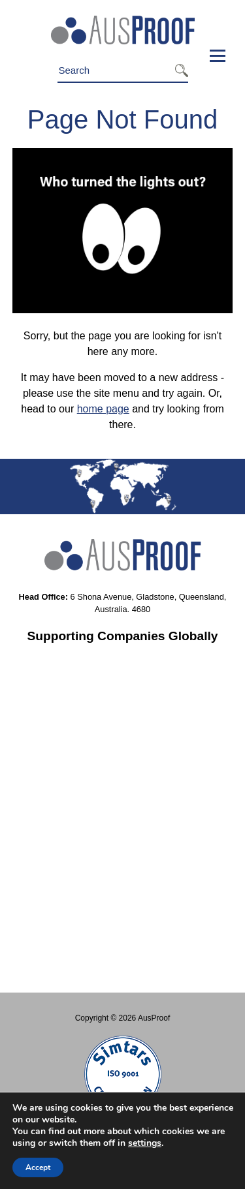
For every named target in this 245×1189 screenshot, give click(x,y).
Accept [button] (37, 1167)
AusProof (154, 1018)
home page (103, 408)
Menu (213, 55)
